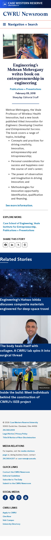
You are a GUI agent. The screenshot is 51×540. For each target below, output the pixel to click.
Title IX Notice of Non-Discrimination (19, 437)
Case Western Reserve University (24, 422)
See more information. (19, 205)
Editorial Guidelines (11, 476)
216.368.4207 (9, 458)
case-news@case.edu (27, 458)
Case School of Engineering (18, 223)
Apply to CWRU (9, 512)
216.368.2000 (9, 430)
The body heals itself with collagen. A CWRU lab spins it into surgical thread (25, 350)
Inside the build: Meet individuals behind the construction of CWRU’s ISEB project (24, 397)
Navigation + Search (19, 25)
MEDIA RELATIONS (13, 446)
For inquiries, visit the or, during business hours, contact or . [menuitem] (19, 455)
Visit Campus (8, 520)
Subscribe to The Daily (12, 479)
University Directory (11, 524)
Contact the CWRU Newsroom (16, 472)
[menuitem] (25, 472)
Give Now (7, 516)
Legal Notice (8, 434)
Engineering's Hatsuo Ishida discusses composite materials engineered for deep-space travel (24, 304)
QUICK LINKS (10, 467)
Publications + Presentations (18, 230)
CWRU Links (10, 508)
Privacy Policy (21, 434)
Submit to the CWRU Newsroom (17, 483)
